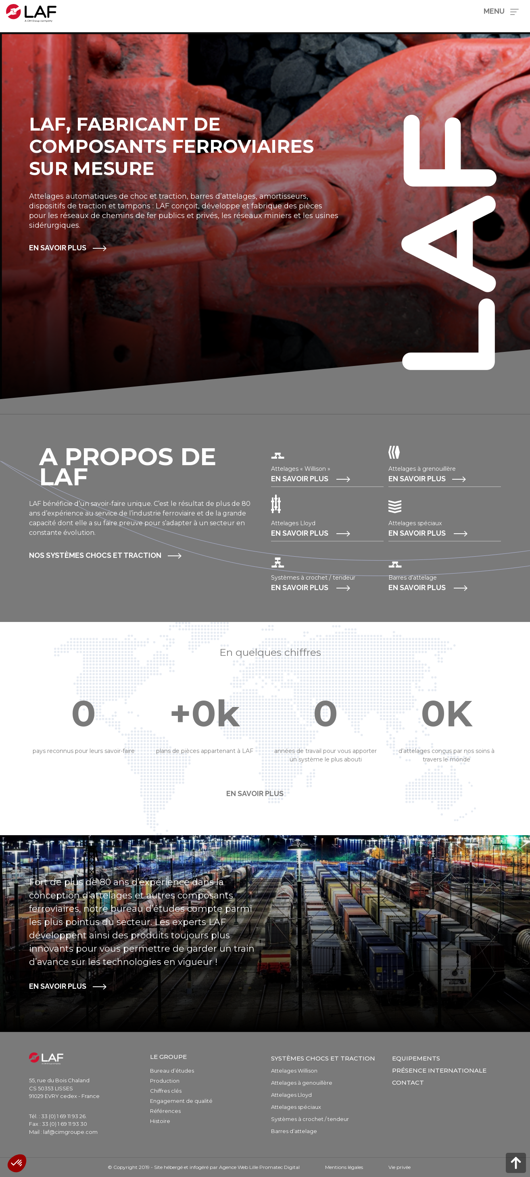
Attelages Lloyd (291, 1095)
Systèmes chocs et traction (323, 1058)
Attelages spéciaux (296, 1107)
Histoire (160, 1121)
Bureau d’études (172, 1070)
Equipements (416, 1058)
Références (165, 1111)
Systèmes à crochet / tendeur (310, 1119)
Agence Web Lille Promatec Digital (259, 1167)
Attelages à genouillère (301, 1082)
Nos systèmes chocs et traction (95, 555)
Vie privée (399, 1167)
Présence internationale (439, 1070)
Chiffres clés (166, 1091)
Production (164, 1080)
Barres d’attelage (294, 1131)
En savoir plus (57, 247)
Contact (408, 1082)
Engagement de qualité (181, 1101)
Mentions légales (344, 1167)
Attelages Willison (294, 1070)
